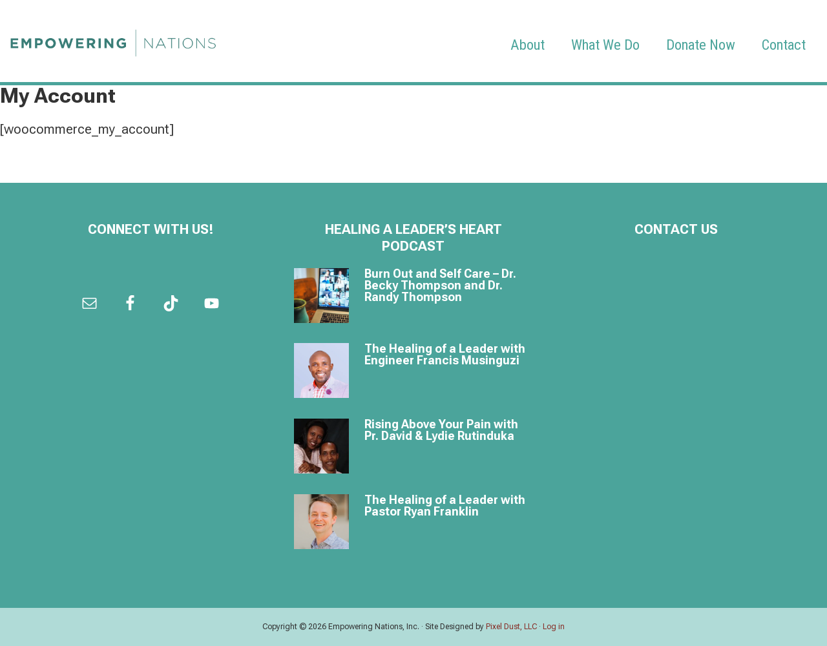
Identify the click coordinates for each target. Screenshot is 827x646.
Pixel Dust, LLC (511, 626)
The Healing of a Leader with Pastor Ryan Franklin (444, 505)
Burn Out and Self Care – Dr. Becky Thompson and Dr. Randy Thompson (440, 285)
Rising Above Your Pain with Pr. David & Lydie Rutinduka (441, 430)
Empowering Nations (113, 39)
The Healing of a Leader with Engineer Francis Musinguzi (444, 354)
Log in (554, 626)
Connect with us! (151, 229)
